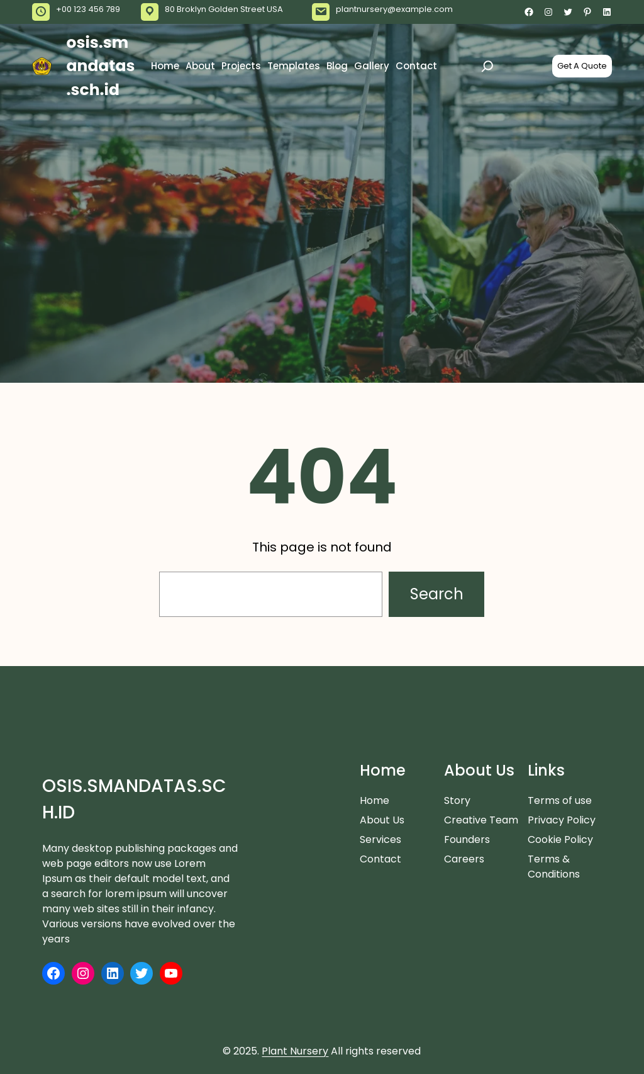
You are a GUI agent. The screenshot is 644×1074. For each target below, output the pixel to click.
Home (374, 800)
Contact (380, 859)
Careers (464, 859)
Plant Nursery (295, 1051)
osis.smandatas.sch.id (101, 66)
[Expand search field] (487, 66)
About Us (382, 820)
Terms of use (560, 800)
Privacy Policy (562, 820)
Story (457, 800)
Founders (467, 839)
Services (380, 839)
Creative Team (481, 820)
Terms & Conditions (554, 866)
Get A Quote (582, 66)
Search (437, 594)
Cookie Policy (560, 839)
